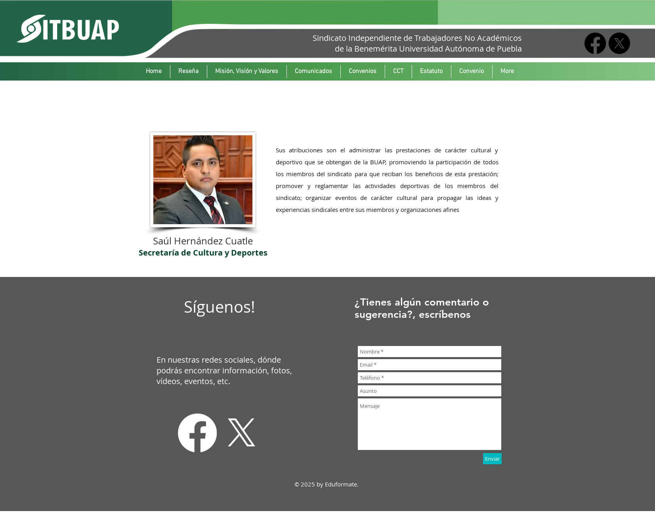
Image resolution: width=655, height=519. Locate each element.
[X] (619, 43)
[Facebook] (595, 43)
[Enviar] (492, 458)
